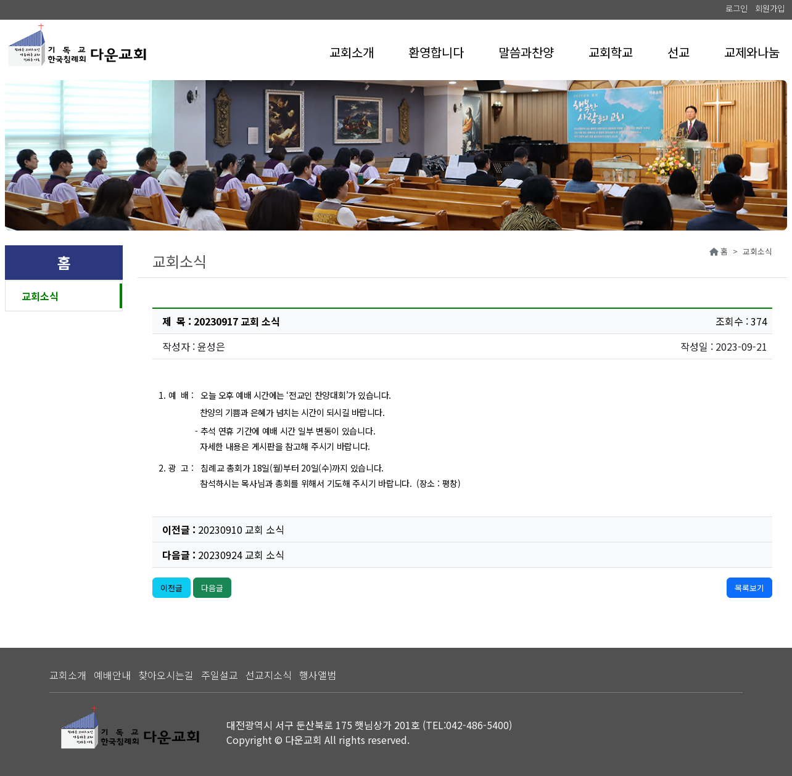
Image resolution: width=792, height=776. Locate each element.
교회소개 (67, 675)
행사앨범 (317, 675)
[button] (351, 52)
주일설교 (219, 675)
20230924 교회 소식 (241, 554)
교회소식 (40, 295)
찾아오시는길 (166, 675)
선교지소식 (268, 675)
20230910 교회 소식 (241, 529)
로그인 (736, 8)
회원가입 (770, 8)
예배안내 (112, 675)
